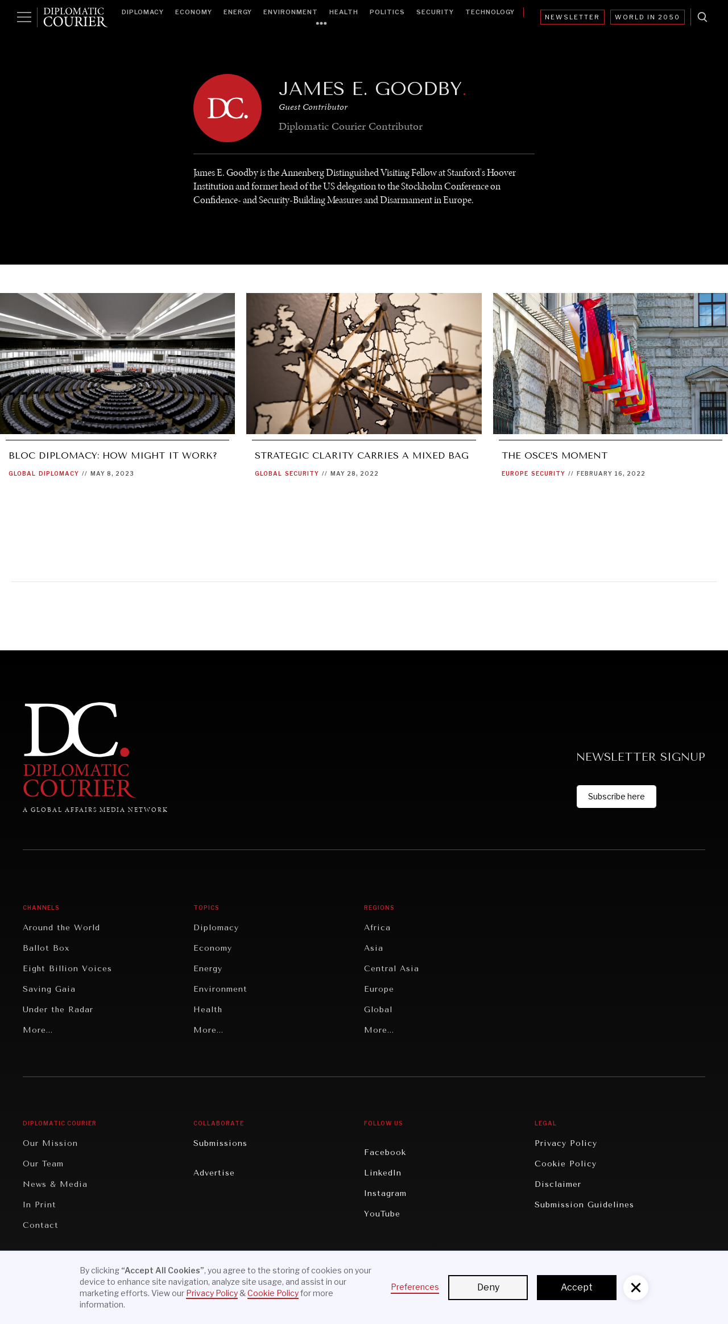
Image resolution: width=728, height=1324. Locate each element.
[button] (635, 1287)
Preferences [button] (415, 1287)
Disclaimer (558, 1184)
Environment (290, 12)
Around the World (61, 928)
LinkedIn (383, 1173)
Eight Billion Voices (67, 969)
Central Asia (391, 969)
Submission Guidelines (584, 1205)
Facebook (385, 1152)
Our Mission (50, 1143)
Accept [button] (577, 1287)
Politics (387, 12)
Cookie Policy (566, 1164)
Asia (373, 948)
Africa (377, 928)
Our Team (43, 1164)
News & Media (55, 1184)
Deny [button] (488, 1287)
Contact (41, 1225)
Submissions (220, 1143)
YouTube (382, 1214)
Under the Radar (58, 1009)
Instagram (385, 1193)
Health (343, 12)
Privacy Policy (566, 1143)
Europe (515, 473)
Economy (193, 12)
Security (435, 12)
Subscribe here (616, 796)
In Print (39, 1205)
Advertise (214, 1173)
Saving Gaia (49, 989)
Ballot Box (46, 948)
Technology (490, 12)
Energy (238, 12)
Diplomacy (143, 12)
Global (22, 473)
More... (38, 1030)
